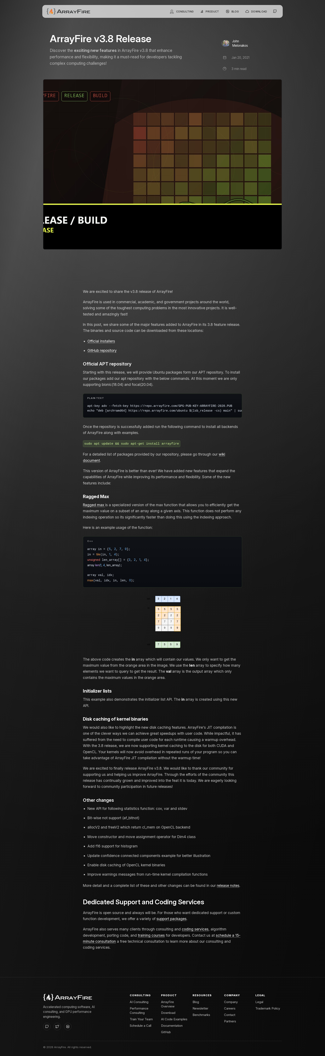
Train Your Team (141, 1019)
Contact (229, 1015)
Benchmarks (201, 1015)
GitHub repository (102, 350)
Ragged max (94, 505)
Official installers (101, 341)
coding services (195, 929)
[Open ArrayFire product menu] (209, 11)
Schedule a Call (140, 1026)
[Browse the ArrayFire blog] (232, 11)
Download (168, 1013)
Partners (230, 1021)
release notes (228, 885)
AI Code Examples (174, 1019)
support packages (171, 919)
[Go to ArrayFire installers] (256, 11)
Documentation (172, 1026)
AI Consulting (139, 1002)
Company (231, 1002)
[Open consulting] (181, 11)
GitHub (166, 1032)
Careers (229, 1008)
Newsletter (200, 1008)
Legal (259, 1002)
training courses (151, 935)
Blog (196, 1002)
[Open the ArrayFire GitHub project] (275, 11)
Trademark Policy (267, 1008)
